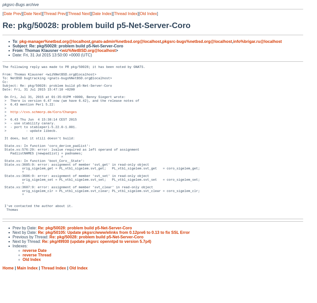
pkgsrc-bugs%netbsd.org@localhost (197, 41)
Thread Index (126, 14)
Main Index (27, 298)
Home (8, 298)
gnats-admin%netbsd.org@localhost (126, 41)
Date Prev (12, 14)
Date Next (32, 14)
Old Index (148, 14)
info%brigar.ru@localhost (257, 41)
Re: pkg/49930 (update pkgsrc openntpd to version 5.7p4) (96, 271)
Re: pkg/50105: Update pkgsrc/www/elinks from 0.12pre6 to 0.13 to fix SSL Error (114, 262)
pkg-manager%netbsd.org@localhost (54, 41)
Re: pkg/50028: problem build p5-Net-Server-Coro (85, 258)
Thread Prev (55, 14)
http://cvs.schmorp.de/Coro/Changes (43, 121)
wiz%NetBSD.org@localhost (89, 50)
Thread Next (79, 14)
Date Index (102, 14)
